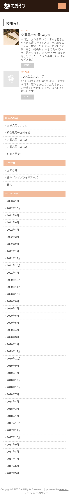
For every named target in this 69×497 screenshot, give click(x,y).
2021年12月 (14, 258)
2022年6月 (13, 222)
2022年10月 (14, 208)
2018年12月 (14, 380)
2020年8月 (13, 301)
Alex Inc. (63, 489)
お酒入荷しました (17, 139)
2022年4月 (13, 229)
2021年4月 (13, 272)
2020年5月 (13, 322)
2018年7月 (13, 394)
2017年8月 (13, 451)
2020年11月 (14, 286)
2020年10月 (14, 294)
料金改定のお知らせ (18, 132)
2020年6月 (13, 315)
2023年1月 (13, 201)
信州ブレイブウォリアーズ (22, 177)
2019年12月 (14, 351)
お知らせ (12, 170)
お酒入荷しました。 (18, 125)
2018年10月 (14, 387)
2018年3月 (13, 408)
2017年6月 (13, 466)
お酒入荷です (14, 153)
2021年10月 (14, 265)
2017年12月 (14, 422)
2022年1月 (13, 251)
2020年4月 (13, 329)
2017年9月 (13, 444)
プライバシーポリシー (36, 492)
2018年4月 (13, 401)
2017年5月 (13, 473)
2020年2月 (13, 344)
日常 (9, 184)
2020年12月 (14, 279)
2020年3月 (13, 337)
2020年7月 (13, 308)
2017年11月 (14, 430)
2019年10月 (14, 358)
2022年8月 (13, 215)
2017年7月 (13, 458)
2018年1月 (13, 415)
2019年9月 (13, 365)
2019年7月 (13, 372)
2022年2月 (13, 244)
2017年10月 (14, 437)
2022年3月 (13, 236)
